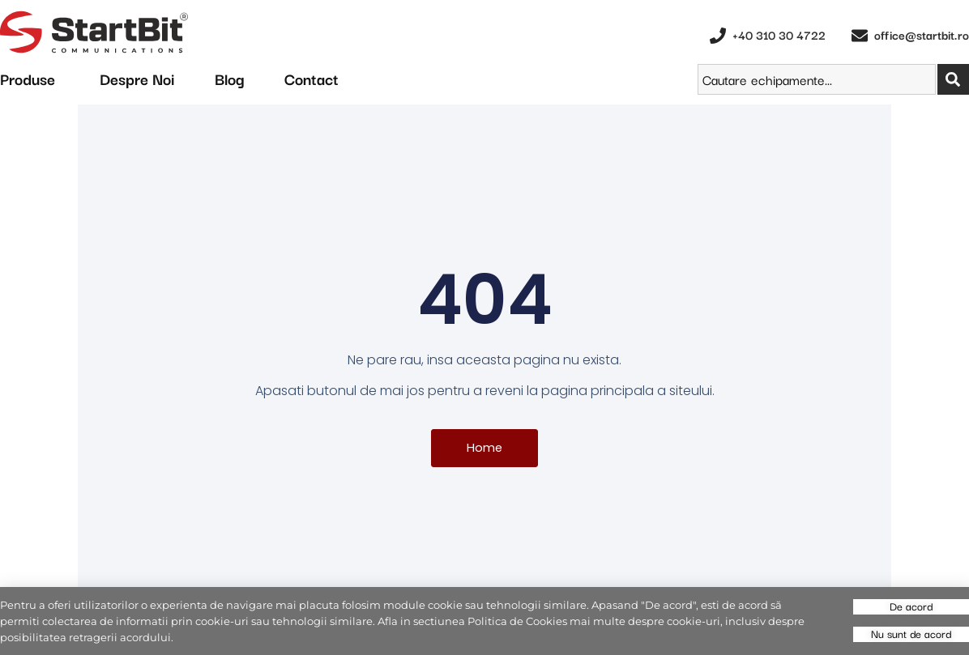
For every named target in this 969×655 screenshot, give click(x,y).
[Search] (953, 79)
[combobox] (817, 79)
